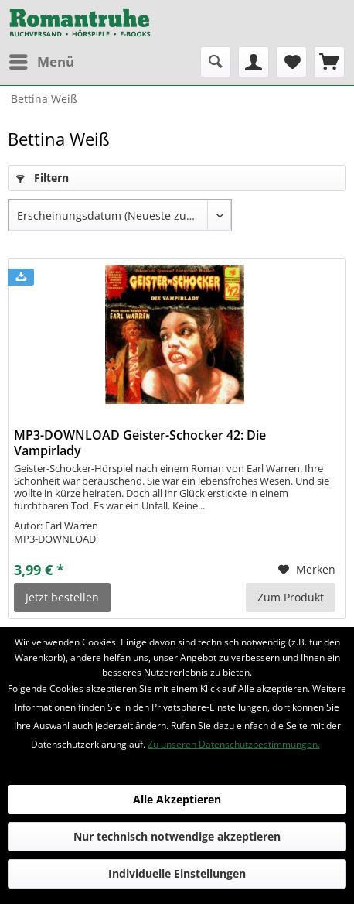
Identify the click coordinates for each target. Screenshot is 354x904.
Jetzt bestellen (62, 597)
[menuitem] (41, 61)
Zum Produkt (290, 597)
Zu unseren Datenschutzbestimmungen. (234, 744)
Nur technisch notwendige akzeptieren (177, 836)
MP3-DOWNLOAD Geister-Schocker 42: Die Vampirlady (140, 442)
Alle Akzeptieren (177, 799)
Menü (41, 60)
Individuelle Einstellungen (177, 873)
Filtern (42, 177)
